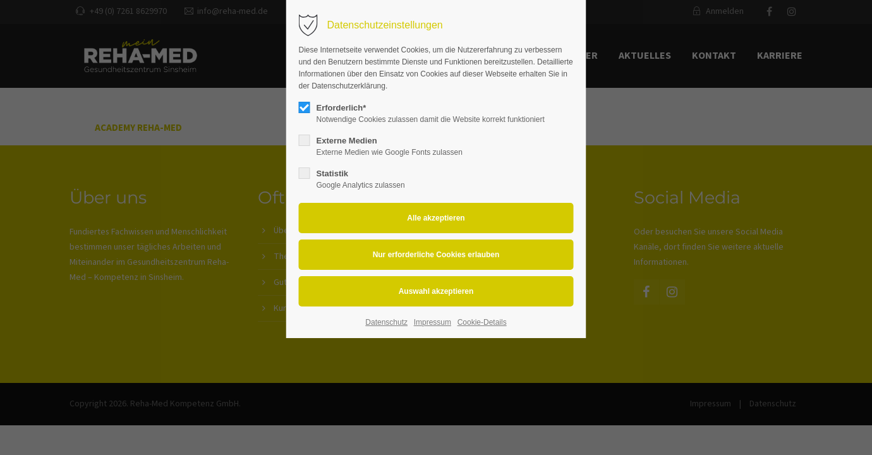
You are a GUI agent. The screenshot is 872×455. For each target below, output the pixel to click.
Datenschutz (386, 322)
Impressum (432, 322)
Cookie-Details (482, 322)
